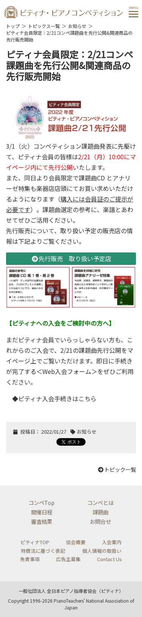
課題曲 (100, 512)
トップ (13, 26)
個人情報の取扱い (102, 550)
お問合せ (100, 521)
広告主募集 (68, 559)
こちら (87, 398)
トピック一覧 (116, 469)
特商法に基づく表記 (43, 550)
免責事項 (30, 559)
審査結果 (41, 521)
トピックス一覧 (44, 26)
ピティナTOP (34, 542)
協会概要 (76, 542)
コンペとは (100, 502)
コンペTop (41, 502)
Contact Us (109, 559)
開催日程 (41, 512)
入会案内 (112, 542)
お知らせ (77, 26)
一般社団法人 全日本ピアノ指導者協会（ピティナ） (71, 591)
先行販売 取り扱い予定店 (71, 258)
